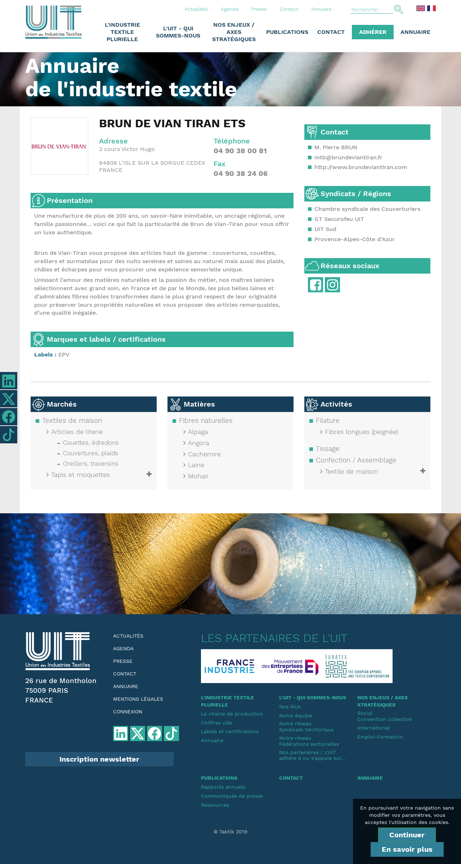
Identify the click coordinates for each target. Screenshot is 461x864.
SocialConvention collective (384, 716)
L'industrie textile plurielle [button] (122, 32)
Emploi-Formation (380, 737)
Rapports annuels (223, 787)
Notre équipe (295, 715)
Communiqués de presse (232, 796)
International (373, 728)
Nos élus (289, 706)
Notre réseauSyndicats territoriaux (306, 726)
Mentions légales (138, 699)
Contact (289, 9)
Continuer (407, 834)
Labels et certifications (230, 731)
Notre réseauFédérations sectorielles (309, 741)
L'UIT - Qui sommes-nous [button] (178, 32)
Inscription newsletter (99, 759)
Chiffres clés (216, 723)
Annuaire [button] (415, 31)
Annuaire (321, 9)
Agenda (229, 9)
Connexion (127, 711)
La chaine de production (232, 714)
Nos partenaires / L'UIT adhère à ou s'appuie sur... (312, 755)
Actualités (196, 9)
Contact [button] (331, 31)
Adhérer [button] (372, 31)
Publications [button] (287, 31)
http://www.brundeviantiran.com (360, 167)
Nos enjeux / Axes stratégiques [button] (234, 32)
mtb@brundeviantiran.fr (348, 157)
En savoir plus (407, 849)
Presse (259, 9)
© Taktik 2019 (230, 831)
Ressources (215, 805)
